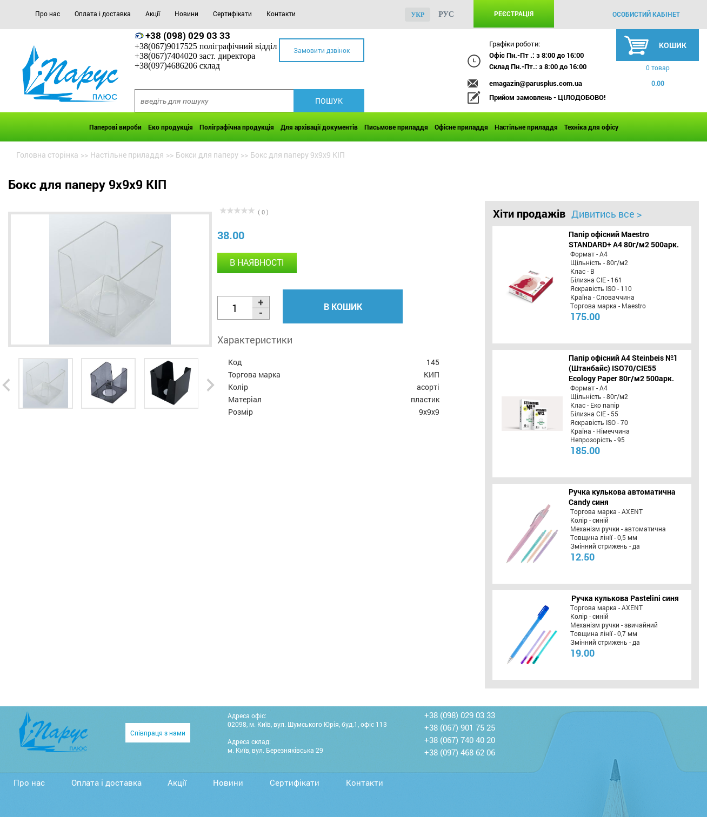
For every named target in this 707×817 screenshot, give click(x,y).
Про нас (47, 13)
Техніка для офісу (591, 127)
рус (446, 14)
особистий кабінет (646, 14)
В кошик (343, 306)
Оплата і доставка (103, 13)
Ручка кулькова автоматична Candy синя (622, 497)
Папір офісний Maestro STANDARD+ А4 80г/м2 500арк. (624, 239)
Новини (186, 13)
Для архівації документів (319, 127)
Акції (152, 13)
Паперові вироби (115, 127)
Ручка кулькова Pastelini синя (625, 598)
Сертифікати (232, 13)
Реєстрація (513, 13)
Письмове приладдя (396, 127)
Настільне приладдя (526, 127)
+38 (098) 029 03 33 (187, 35)
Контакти (281, 13)
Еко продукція (170, 127)
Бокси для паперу (207, 155)
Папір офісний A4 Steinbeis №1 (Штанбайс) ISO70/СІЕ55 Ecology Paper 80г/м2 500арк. (623, 368)
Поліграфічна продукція (236, 127)
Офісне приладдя (461, 127)
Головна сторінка (47, 155)
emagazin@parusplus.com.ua (535, 83)
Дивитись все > (606, 213)
